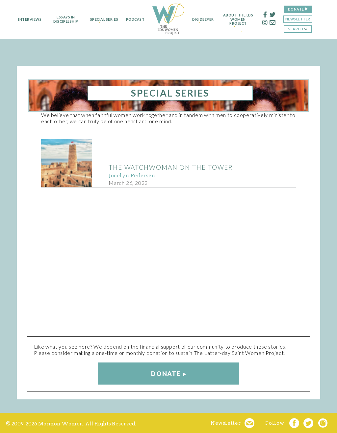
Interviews (22, 19)
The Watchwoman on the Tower (171, 167)
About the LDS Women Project (246, 19)
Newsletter (305, 19)
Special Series (99, 19)
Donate (304, 9)
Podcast (132, 19)
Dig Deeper (205, 19)
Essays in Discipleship (57, 19)
